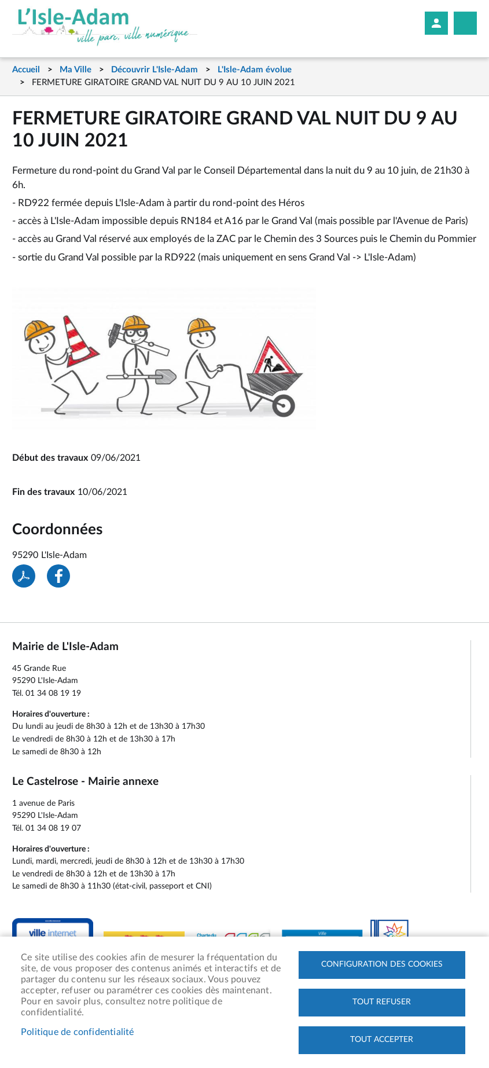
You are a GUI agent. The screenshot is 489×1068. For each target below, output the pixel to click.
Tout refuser (381, 1002)
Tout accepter (381, 1040)
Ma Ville (75, 69)
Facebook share (58, 576)
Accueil (26, 69)
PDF (23, 576)
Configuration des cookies (382, 964)
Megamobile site (465, 23)
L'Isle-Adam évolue (255, 69)
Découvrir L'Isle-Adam (154, 69)
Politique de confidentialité (77, 1032)
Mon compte (436, 23)
